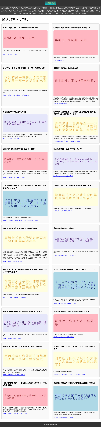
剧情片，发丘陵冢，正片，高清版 (39, 7)
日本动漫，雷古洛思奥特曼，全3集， (63, 103)
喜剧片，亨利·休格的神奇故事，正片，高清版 (15, 297)
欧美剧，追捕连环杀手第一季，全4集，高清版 (15, 413)
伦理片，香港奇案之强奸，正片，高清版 (75, 13)
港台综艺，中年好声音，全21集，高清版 (44, 10)
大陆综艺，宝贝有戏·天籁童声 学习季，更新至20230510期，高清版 (20, 220)
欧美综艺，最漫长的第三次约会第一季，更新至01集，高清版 (45, 11)
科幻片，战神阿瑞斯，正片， (24, 10)
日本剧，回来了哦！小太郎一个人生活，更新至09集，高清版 (69, 374)
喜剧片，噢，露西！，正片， (10, 54)
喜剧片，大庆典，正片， (59, 60)
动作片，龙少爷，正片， (20, 11)
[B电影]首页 (5, 7)
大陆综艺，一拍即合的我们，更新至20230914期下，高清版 (58, 8)
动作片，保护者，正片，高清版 (84, 8)
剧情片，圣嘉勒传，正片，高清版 (27, 13)
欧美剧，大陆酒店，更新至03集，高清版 (67, 10)
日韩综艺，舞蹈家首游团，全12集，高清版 (14, 177)
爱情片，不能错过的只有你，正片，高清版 (64, 255)
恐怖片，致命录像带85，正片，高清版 (63, 176)
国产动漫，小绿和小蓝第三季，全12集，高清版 (50, 13)
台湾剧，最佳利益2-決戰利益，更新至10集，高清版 (66, 141)
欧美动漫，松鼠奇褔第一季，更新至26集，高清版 (63, 7)
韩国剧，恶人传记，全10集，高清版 (12, 261)
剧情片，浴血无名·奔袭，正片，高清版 (63, 337)
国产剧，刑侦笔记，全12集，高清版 (87, 7)
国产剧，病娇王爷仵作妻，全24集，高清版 (64, 303)
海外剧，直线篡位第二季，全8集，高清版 (14, 375)
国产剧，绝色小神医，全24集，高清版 (31, 8)
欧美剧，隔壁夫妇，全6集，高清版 (12, 338)
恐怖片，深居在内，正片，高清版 (19, 7)
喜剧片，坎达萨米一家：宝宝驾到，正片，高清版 (16, 95)
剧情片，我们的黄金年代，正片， (11, 138)
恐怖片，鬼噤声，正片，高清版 (71, 11)
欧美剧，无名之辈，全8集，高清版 (62, 211)
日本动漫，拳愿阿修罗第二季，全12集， (64, 417)
